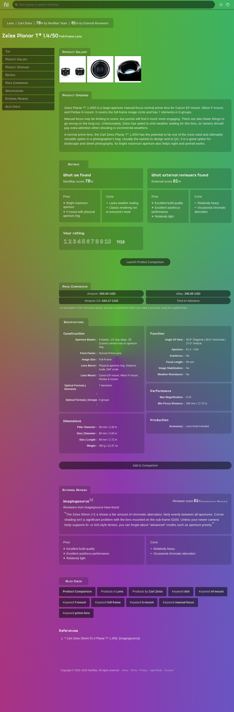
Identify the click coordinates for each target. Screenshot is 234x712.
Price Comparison (16, 83)
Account (168, 670)
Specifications (14, 91)
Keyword (181, 591)
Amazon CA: (101, 300)
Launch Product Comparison (145, 262)
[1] (91, 500)
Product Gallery (16, 59)
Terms (133, 670)
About (125, 670)
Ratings (10, 75)
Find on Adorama (188, 300)
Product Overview (17, 67)
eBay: (188, 293)
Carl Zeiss (25, 23)
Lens (10, 23)
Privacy (143, 670)
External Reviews (16, 98)
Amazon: (101, 293)
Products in (112, 591)
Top (7, 51)
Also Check (12, 106)
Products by (147, 591)
